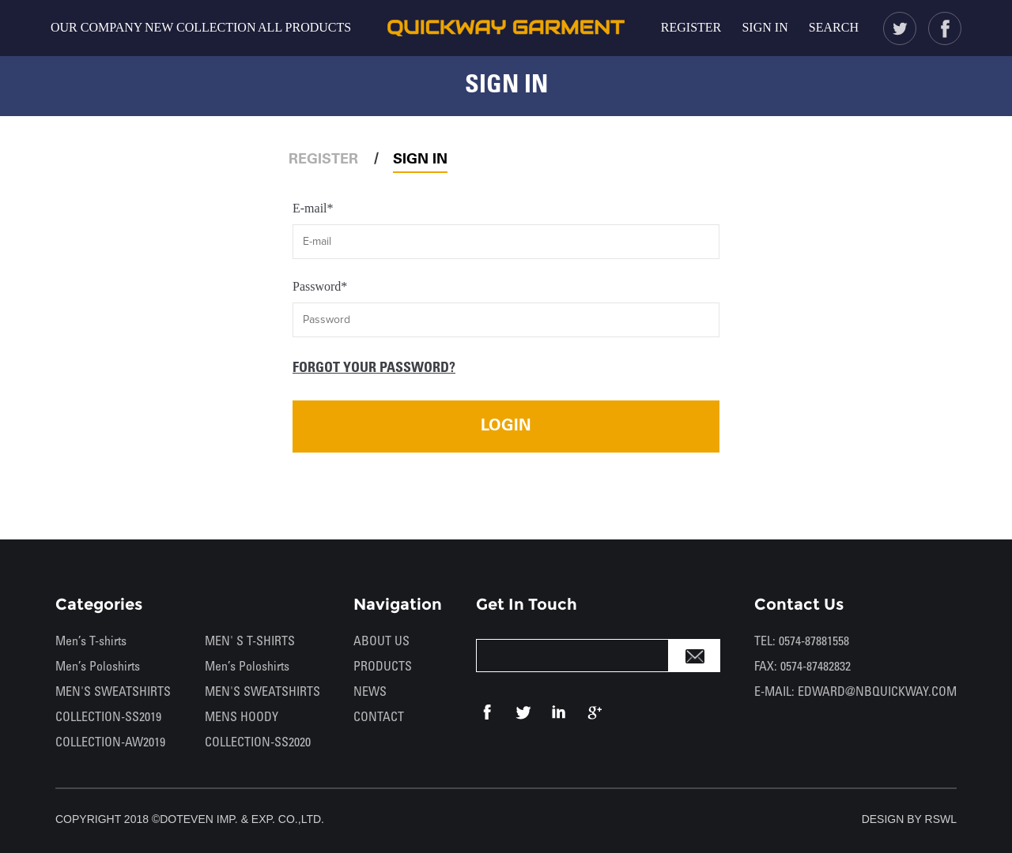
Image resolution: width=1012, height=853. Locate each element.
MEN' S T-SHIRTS (250, 642)
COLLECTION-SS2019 (108, 717)
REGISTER (691, 27)
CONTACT (378, 717)
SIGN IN (764, 27)
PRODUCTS (382, 667)
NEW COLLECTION (200, 27)
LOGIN (506, 426)
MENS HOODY (241, 717)
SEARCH (834, 27)
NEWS (370, 692)
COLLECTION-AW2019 (110, 743)
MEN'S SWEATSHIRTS (113, 692)
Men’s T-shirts (90, 642)
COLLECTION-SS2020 (258, 743)
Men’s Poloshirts (97, 667)
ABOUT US (381, 642)
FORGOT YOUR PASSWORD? (374, 368)
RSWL (941, 819)
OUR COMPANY (96, 27)
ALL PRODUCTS (304, 27)
